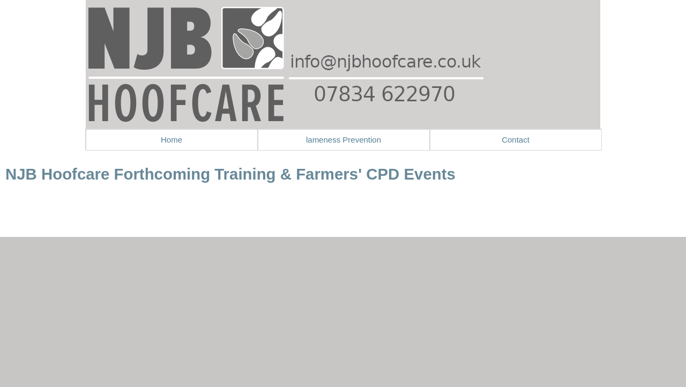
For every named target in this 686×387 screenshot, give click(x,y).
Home (171, 139)
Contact (516, 139)
